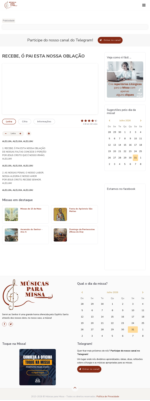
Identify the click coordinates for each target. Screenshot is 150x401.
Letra (9, 121)
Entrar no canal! (110, 40)
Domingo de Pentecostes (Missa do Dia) (82, 230)
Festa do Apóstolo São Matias (80, 210)
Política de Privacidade (107, 396)
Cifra (24, 121)
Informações (44, 121)
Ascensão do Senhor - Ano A (31, 230)
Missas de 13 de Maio (30, 209)
